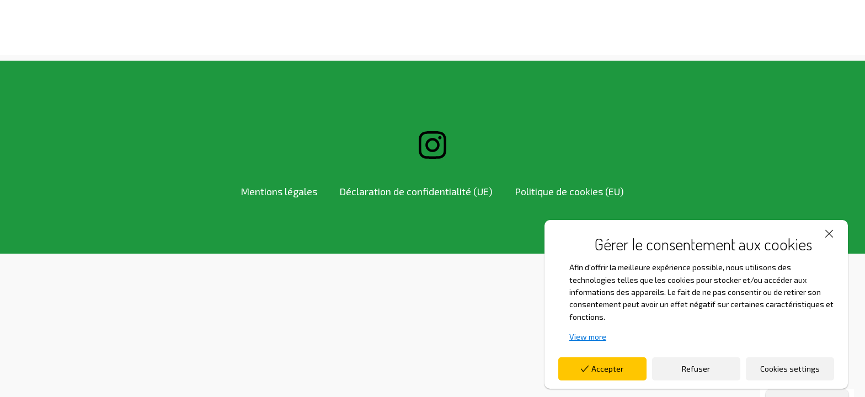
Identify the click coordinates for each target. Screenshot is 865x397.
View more (587, 336)
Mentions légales (279, 191)
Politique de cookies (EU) (569, 191)
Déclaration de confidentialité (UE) (416, 191)
